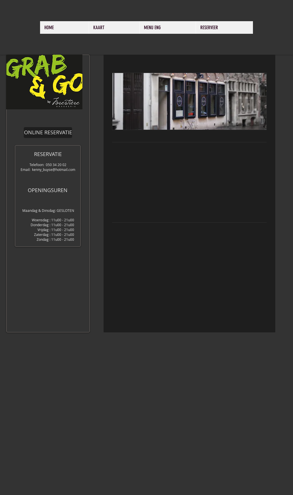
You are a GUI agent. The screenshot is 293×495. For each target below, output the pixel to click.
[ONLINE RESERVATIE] (47, 132)
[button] (189, 101)
